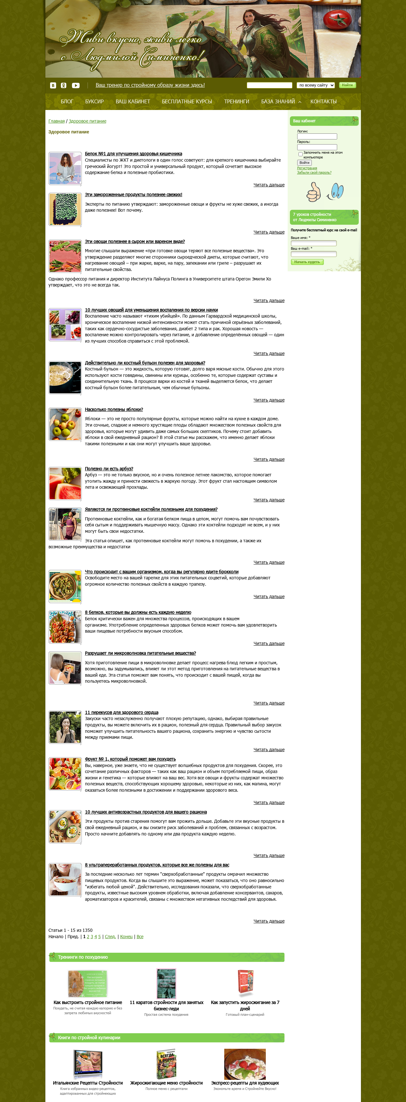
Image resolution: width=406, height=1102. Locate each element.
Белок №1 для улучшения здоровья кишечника (133, 154)
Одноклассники (64, 85)
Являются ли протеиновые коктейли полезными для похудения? (151, 509)
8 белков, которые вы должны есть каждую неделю (138, 612)
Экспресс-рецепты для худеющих (245, 1083)
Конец (126, 936)
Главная (57, 121)
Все (140, 936)
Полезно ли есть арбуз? (109, 469)
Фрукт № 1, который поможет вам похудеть (130, 759)
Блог (67, 101)
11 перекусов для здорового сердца (121, 712)
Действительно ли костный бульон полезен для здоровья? (145, 363)
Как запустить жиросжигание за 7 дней (245, 1005)
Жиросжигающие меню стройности (166, 1083)
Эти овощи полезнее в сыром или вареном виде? (135, 241)
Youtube (76, 85)
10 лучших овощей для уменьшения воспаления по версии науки (151, 310)
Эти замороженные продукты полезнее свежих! (133, 194)
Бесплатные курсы (187, 101)
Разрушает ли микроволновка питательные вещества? (140, 653)
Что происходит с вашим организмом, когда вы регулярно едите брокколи (162, 572)
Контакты (324, 101)
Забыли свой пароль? (314, 172)
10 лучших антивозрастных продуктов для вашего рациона (146, 812)
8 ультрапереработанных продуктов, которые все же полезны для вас (157, 865)
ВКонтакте (53, 85)
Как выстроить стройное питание (88, 1002)
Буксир (94, 101)
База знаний (278, 101)
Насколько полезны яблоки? (114, 409)
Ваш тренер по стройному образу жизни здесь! (150, 84)
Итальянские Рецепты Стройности (88, 1083)
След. (110, 936)
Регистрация (307, 168)
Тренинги (236, 101)
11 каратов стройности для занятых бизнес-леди (166, 1005)
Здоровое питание (87, 121)
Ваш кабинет (133, 101)
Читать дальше (269, 185)
